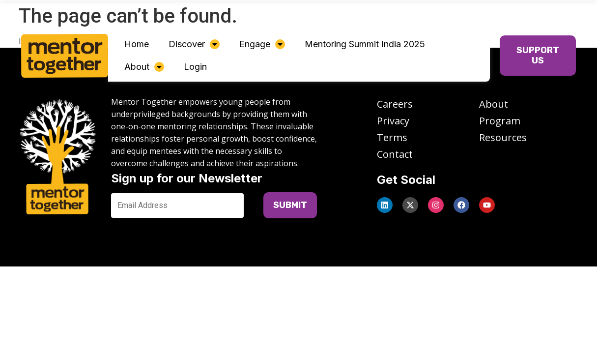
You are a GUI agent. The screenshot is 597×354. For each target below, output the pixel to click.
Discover (194, 44)
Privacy (393, 120)
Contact (395, 154)
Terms (392, 137)
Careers (395, 104)
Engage (262, 44)
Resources (503, 137)
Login (195, 66)
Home (136, 44)
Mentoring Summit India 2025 (365, 44)
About (144, 66)
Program (499, 120)
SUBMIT (290, 205)
